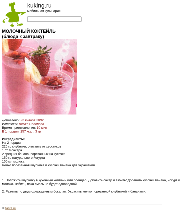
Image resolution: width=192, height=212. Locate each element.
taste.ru (10, 208)
